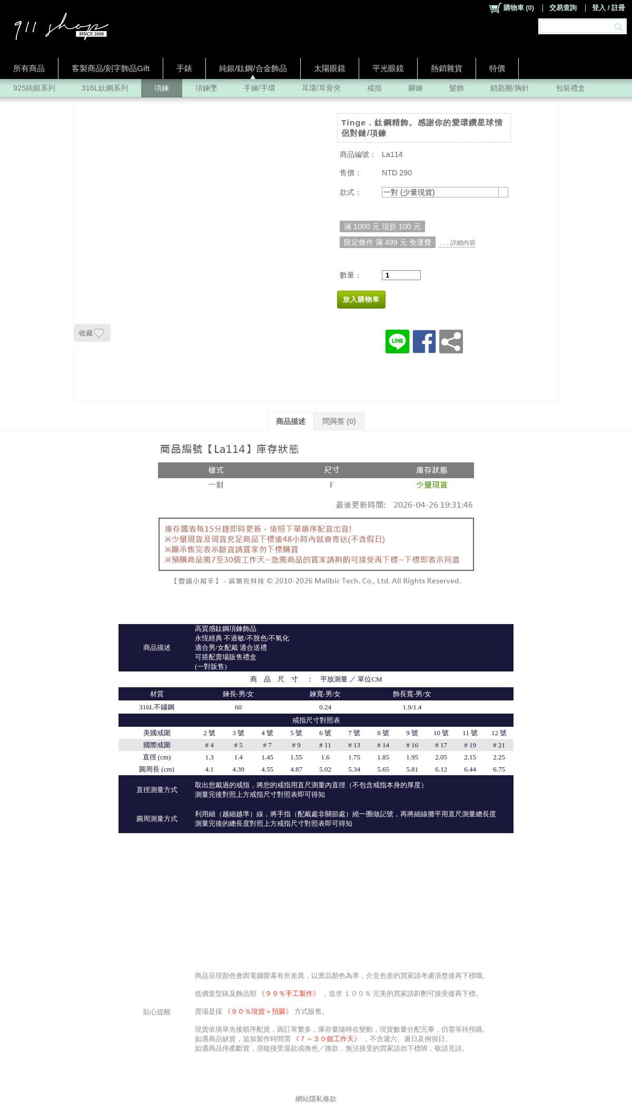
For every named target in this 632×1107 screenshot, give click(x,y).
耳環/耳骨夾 (321, 88)
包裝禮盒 (570, 88)
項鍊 (161, 88)
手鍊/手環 (259, 88)
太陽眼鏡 (329, 68)
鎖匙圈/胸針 (509, 88)
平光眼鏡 (388, 68)
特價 (497, 68)
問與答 (339, 421)
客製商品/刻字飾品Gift (111, 68)
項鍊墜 (206, 88)
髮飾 (456, 88)
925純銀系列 (34, 88)
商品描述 (290, 421)
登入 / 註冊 (608, 8)
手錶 (184, 68)
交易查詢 (563, 8)
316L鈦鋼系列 (105, 88)
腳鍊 (415, 88)
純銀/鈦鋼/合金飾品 (253, 68)
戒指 (374, 88)
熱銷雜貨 (446, 68)
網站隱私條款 (316, 1099)
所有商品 (29, 68)
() (511, 8)
